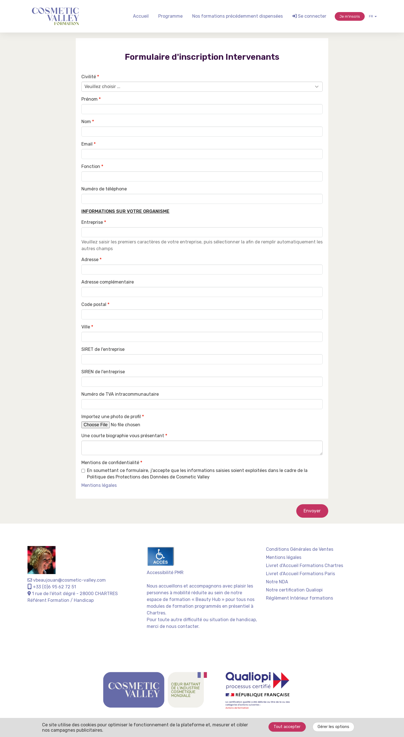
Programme (170, 16)
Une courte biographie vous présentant (122, 435)
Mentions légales (283, 557)
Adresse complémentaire (107, 282)
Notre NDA (277, 581)
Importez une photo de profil (111, 416)
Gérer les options (333, 726)
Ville (85, 327)
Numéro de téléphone (104, 189)
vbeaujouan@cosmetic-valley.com (66, 580)
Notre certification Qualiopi (294, 590)
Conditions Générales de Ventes (299, 549)
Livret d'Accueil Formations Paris (300, 573)
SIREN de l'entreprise (103, 371)
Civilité (88, 76)
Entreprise (92, 222)
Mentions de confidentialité (110, 462)
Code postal (93, 304)
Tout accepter (287, 726)
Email (87, 144)
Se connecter (309, 16)
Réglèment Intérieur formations (299, 598)
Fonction (90, 166)
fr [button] (373, 16)
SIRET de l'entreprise (103, 349)
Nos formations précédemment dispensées (237, 16)
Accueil (141, 16)
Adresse (89, 259)
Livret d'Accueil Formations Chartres (304, 565)
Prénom (89, 99)
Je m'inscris (349, 16)
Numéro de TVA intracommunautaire (120, 394)
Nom (86, 121)
